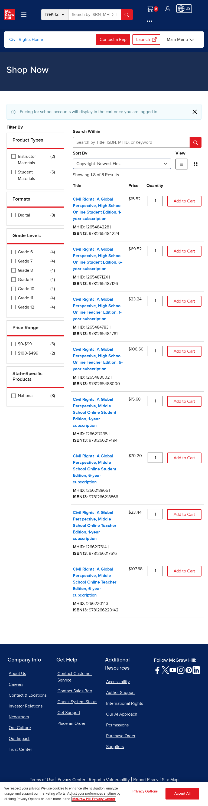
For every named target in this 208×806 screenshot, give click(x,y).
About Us (17, 673)
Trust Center (20, 749)
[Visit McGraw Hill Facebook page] (157, 670)
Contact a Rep (113, 39)
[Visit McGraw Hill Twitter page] (165, 670)
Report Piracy (145, 780)
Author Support (120, 692)
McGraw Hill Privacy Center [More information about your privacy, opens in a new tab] (93, 803)
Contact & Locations (28, 695)
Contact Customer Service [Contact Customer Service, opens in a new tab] (74, 676)
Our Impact (19, 738)
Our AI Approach (121, 714)
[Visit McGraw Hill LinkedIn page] (196, 670)
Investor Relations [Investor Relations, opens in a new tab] (26, 706)
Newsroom (19, 717)
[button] (167, 8)
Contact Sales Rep (74, 691)
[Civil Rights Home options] (181, 39)
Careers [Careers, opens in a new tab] (16, 684)
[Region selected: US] (184, 8)
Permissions (117, 725)
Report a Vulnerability (109, 780)
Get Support (68, 712)
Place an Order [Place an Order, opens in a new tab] (71, 723)
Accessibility (118, 682)
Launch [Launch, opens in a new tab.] (146, 39)
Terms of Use (42, 780)
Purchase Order (120, 736)
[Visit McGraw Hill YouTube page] (173, 670)
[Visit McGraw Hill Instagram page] (180, 670)
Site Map (170, 780)
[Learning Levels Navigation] (24, 14)
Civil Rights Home (26, 39)
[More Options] (149, 21)
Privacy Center (71, 780)
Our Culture (20, 728)
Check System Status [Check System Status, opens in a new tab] (77, 702)
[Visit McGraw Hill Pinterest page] (188, 670)
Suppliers (115, 747)
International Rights (124, 703)
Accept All (182, 798)
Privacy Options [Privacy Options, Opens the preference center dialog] (145, 796)
